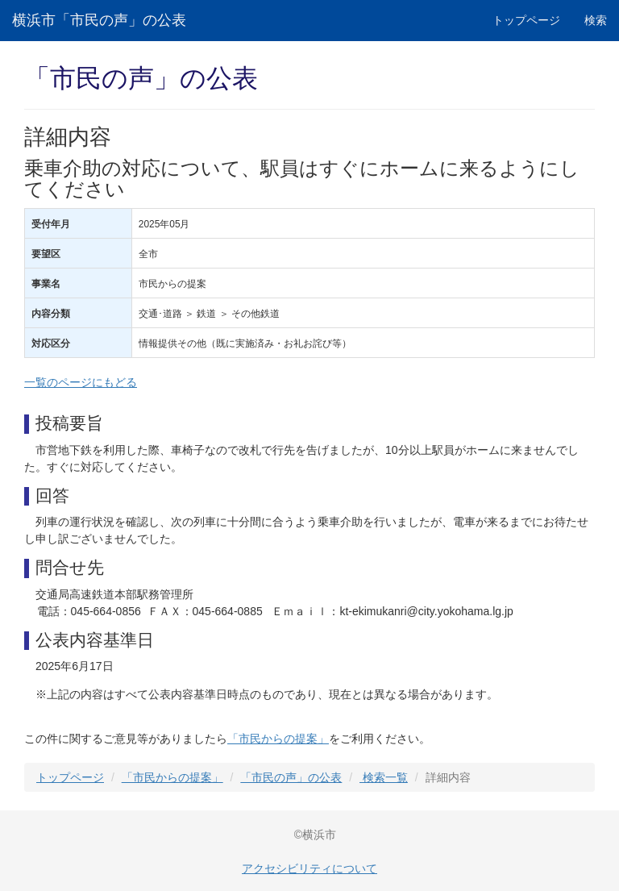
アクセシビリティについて (309, 868)
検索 (595, 20)
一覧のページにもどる (80, 382)
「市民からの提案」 (278, 738)
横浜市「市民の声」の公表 (99, 20)
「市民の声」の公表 (291, 777)
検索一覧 (383, 777)
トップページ (526, 20)
